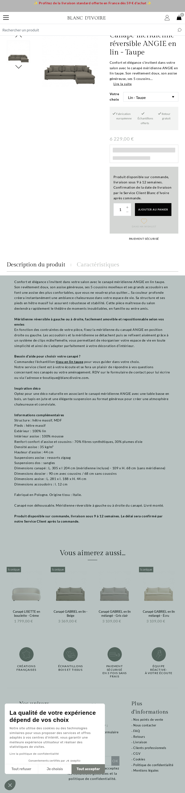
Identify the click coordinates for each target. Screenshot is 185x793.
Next (19, 144)
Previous (19, 36)
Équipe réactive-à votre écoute (159, 670)
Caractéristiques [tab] (98, 264)
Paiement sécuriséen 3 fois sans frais (115, 671)
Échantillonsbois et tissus (70, 668)
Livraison (140, 742)
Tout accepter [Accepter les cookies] (88, 769)
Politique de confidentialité (153, 765)
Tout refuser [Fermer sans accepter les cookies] (21, 769)
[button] (10, 785)
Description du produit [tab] (36, 264)
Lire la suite (122, 84)
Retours (139, 737)
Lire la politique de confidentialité (34, 753)
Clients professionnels (149, 748)
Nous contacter (144, 725)
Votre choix (114, 96)
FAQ (136, 731)
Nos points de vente (148, 719)
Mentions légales (146, 770)
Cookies (139, 759)
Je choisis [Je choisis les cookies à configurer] (55, 769)
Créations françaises (26, 668)
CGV (136, 753)
